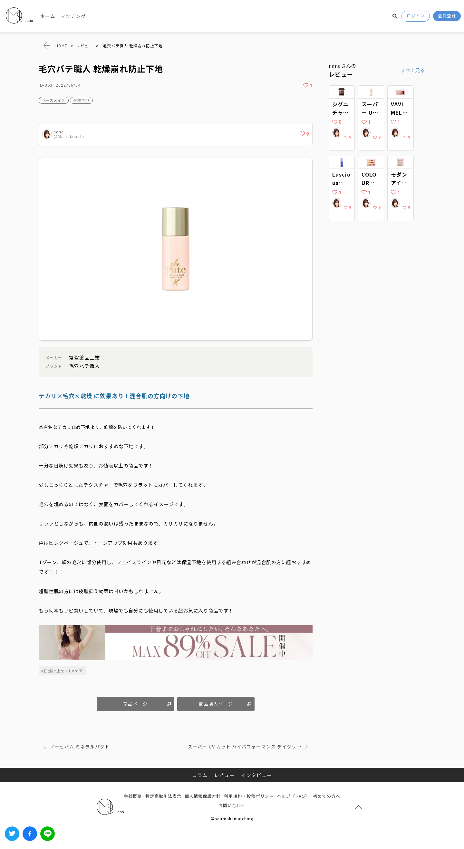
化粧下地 (81, 100)
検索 (395, 16)
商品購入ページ (216, 703)
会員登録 (447, 16)
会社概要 (133, 796)
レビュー (224, 775)
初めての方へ (326, 796)
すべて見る (412, 70)
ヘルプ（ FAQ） (293, 796)
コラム (200, 775)
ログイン (416, 16)
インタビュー (256, 775)
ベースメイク (53, 100)
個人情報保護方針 (203, 796)
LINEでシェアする (47, 833)
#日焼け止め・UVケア (62, 670)
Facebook (30, 833)
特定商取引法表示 (163, 796)
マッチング (73, 16)
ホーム (47, 16)
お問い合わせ (232, 805)
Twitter (12, 833)
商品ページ (135, 703)
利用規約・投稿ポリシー (249, 796)
